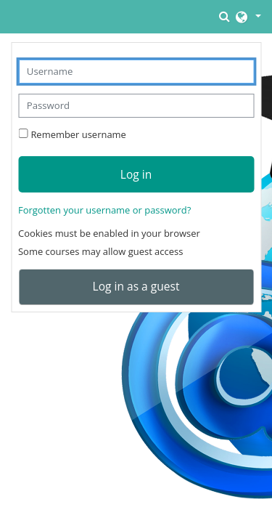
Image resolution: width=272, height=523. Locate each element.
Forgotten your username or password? (104, 209)
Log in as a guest (136, 286)
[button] (225, 16)
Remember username (77, 134)
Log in (136, 174)
